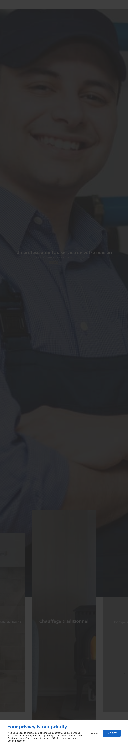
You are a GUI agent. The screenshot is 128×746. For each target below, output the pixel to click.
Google (11, 741)
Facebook (20, 741)
